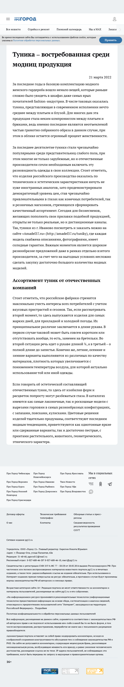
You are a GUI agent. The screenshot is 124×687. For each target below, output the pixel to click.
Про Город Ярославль (71, 473)
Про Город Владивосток (73, 491)
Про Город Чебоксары (18, 473)
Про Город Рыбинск (43, 486)
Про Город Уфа (68, 486)
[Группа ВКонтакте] (91, 484)
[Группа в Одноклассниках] (100, 484)
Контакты (45, 522)
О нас (9, 522)
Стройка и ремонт (38, 29)
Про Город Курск (15, 486)
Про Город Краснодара (18, 500)
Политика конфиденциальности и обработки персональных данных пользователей (51, 613)
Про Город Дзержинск (45, 491)
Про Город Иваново (43, 481)
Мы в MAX (95, 29)
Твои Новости (67, 481)
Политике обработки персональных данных (36, 40)
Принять (111, 40)
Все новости (13, 29)
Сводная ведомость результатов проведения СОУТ (87, 526)
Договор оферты (15, 514)
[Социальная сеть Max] (91, 492)
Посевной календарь (69, 29)
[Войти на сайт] (114, 19)
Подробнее (41, 608)
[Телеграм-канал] (110, 484)
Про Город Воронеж (17, 481)
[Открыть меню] (8, 19)
